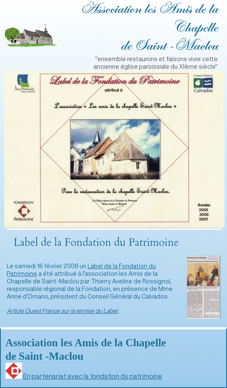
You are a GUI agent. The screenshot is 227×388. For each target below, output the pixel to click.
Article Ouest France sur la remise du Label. (63, 310)
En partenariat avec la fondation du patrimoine (92, 376)
